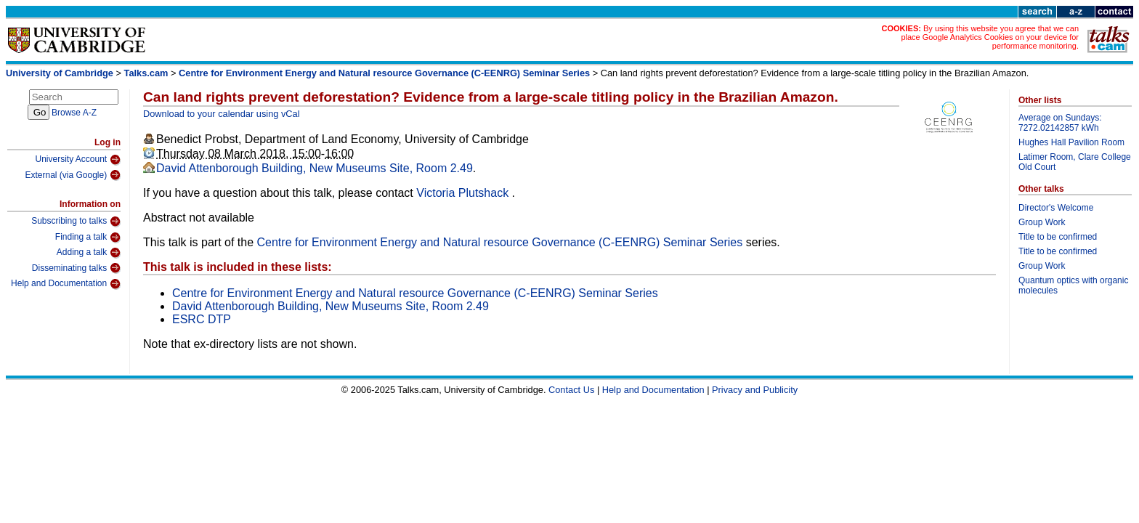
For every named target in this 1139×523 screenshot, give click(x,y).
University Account (78, 160)
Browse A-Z (74, 113)
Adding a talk (89, 253)
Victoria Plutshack (463, 193)
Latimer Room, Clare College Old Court (1074, 162)
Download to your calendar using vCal (221, 113)
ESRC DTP (201, 319)
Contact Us (571, 389)
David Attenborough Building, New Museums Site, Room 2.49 (314, 168)
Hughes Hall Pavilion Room (1071, 142)
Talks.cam (146, 73)
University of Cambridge (59, 73)
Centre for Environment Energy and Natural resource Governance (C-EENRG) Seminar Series (384, 73)
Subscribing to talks (76, 221)
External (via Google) (73, 175)
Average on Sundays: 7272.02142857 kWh (1060, 123)
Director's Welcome (1055, 208)
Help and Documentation (66, 284)
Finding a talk (88, 237)
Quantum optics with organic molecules (1073, 285)
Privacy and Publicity (755, 389)
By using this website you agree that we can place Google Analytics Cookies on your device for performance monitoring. (990, 37)
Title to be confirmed (1057, 237)
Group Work (1041, 222)
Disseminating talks (76, 268)
